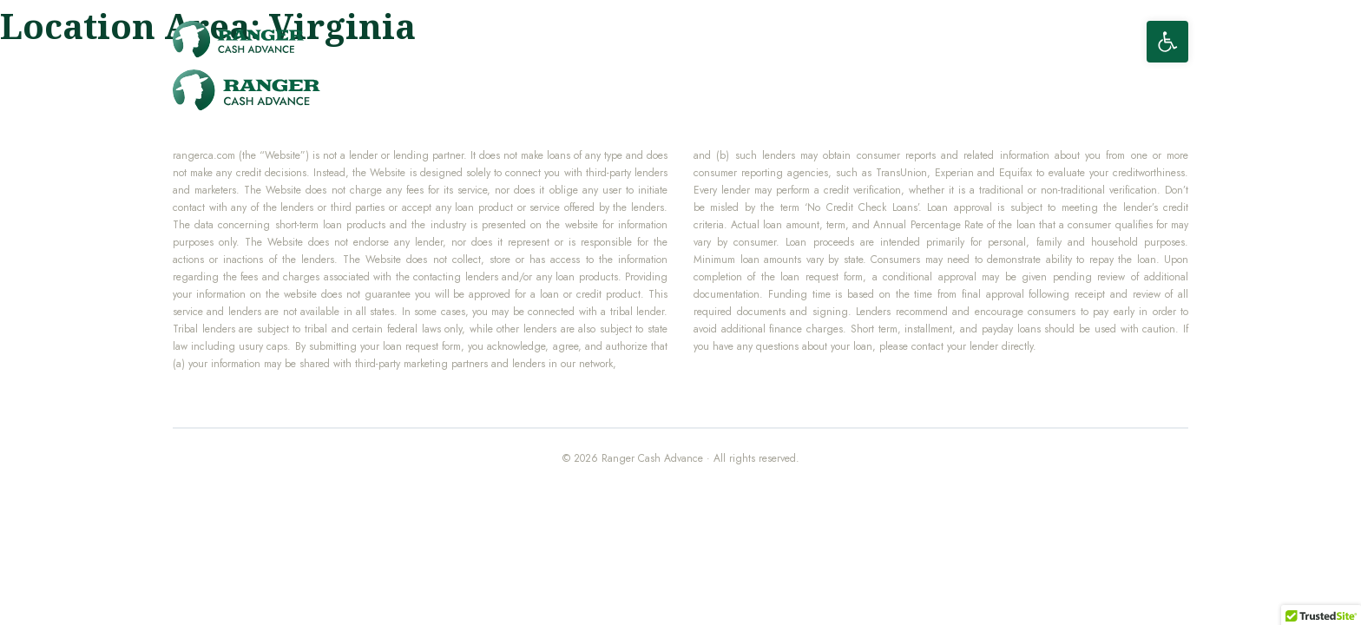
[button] (1167, 41)
